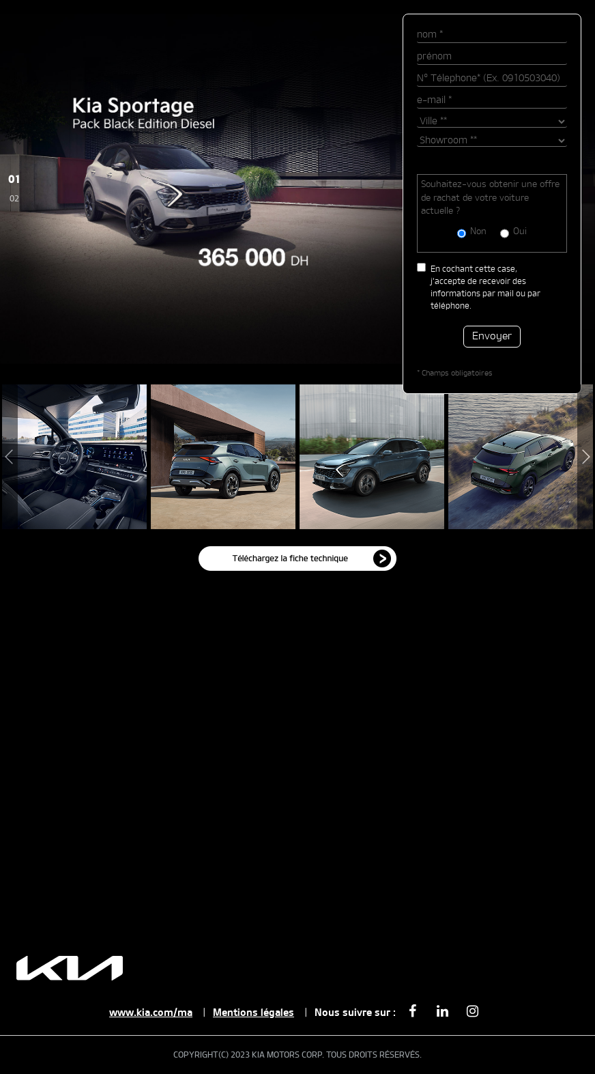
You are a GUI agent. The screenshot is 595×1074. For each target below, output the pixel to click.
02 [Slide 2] (14, 199)
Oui (520, 231)
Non (478, 231)
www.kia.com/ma (150, 1013)
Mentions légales (253, 1013)
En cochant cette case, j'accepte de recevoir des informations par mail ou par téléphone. (485, 287)
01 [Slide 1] (14, 180)
